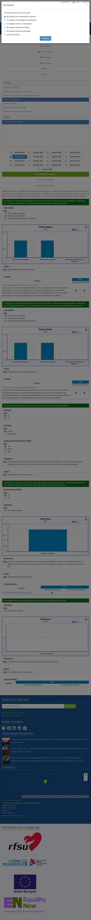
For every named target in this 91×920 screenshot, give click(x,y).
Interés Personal (13, 35)
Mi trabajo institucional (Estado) (19, 31)
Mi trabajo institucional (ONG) (18, 27)
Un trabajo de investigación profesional (21, 20)
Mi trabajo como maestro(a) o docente (21, 16)
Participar (45, 38)
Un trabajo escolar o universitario (19, 24)
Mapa (86, 2)
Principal (65, 2)
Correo (77, 2)
